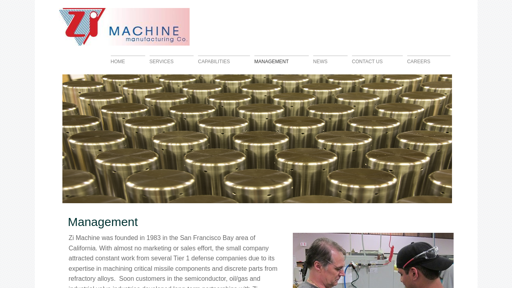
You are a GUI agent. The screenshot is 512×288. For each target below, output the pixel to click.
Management (271, 61)
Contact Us (367, 61)
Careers (418, 61)
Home (118, 61)
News (320, 61)
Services (162, 61)
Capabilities (214, 61)
